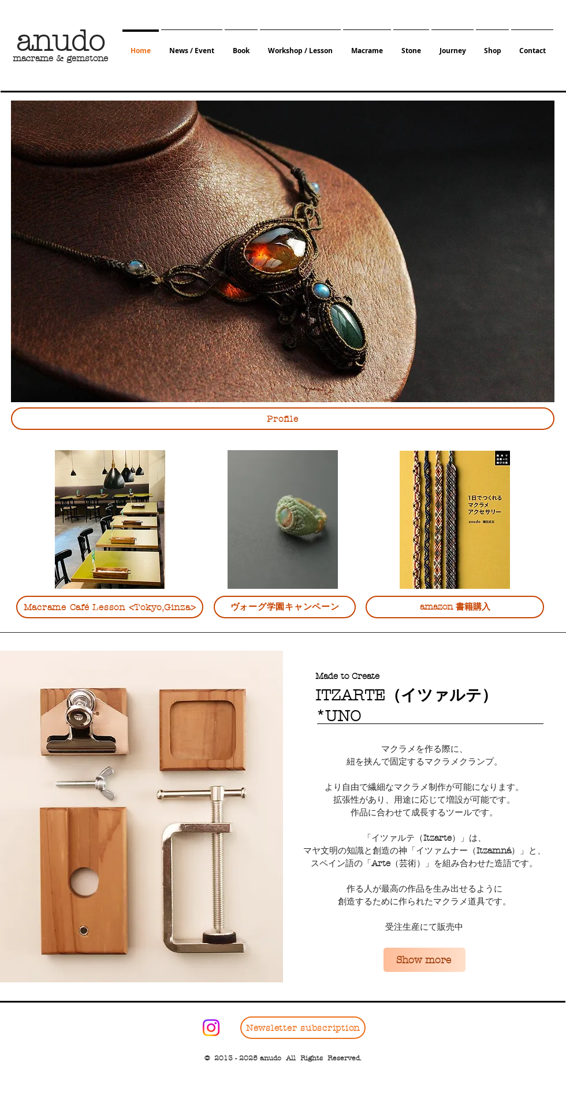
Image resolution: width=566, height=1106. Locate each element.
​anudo (60, 41)
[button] (192, 45)
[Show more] (424, 960)
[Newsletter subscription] (303, 1027)
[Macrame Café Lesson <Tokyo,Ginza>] (109, 607)
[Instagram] (211, 1027)
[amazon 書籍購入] (455, 607)
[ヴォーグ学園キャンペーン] (285, 607)
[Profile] (282, 418)
